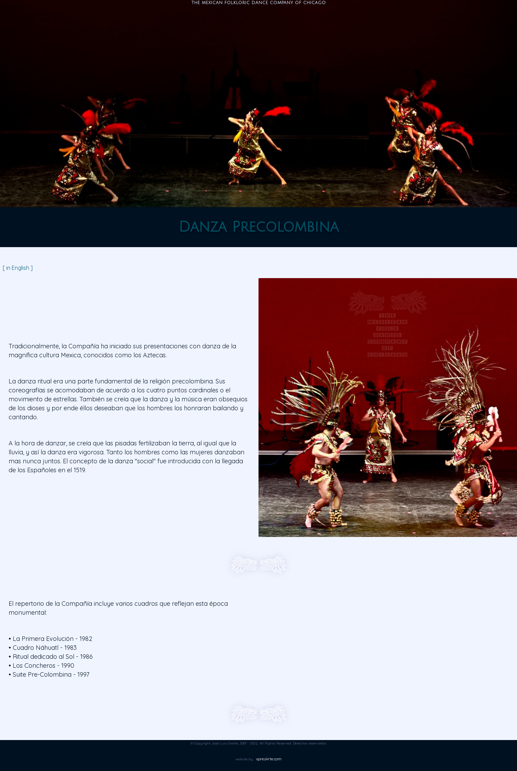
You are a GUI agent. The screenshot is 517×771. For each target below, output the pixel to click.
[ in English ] (18, 267)
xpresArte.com (269, 759)
